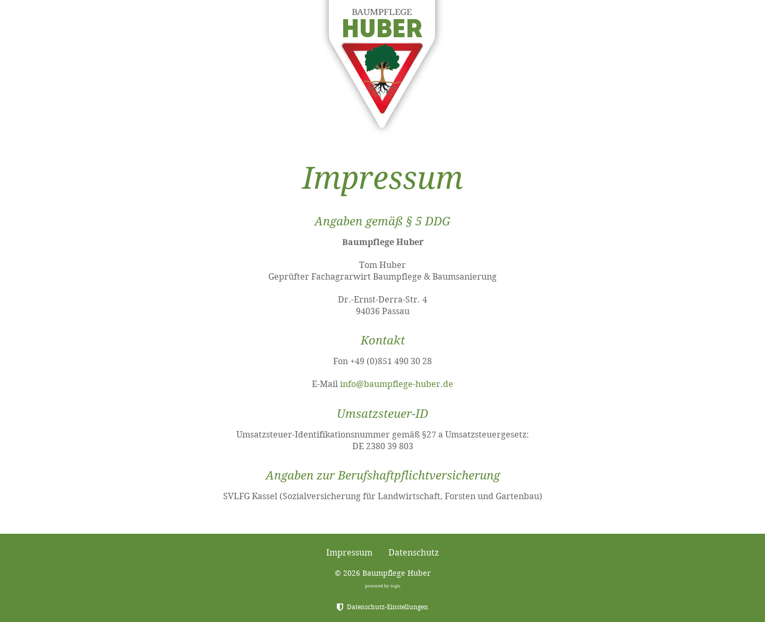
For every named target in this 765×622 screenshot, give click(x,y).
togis (395, 586)
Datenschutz (413, 553)
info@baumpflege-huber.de (396, 384)
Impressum (349, 553)
